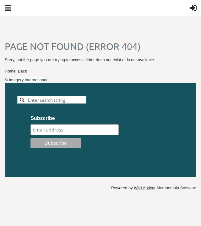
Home (10, 71)
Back (22, 71)
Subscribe (42, 118)
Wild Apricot (144, 188)
